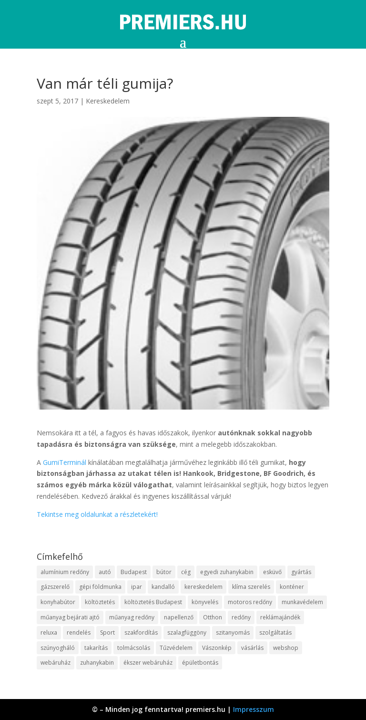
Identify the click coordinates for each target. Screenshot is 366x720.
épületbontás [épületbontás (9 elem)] (200, 662)
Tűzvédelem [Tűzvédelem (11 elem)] (176, 648)
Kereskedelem (108, 100)
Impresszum (253, 709)
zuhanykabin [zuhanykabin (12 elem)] (97, 662)
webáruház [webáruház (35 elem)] (56, 662)
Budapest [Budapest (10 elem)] (134, 572)
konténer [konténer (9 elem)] (292, 587)
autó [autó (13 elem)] (105, 572)
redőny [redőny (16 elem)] (241, 617)
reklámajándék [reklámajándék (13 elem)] (280, 617)
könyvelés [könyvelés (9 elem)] (205, 602)
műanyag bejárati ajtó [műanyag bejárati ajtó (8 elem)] (70, 617)
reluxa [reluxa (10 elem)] (49, 632)
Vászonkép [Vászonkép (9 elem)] (217, 648)
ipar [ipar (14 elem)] (136, 587)
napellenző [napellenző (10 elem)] (178, 617)
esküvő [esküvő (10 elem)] (272, 572)
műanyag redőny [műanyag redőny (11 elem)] (131, 617)
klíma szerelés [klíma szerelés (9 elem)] (251, 587)
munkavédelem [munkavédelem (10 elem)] (302, 602)
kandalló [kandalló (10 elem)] (163, 587)
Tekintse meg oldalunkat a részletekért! (97, 514)
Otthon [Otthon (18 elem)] (212, 617)
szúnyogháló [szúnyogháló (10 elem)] (58, 648)
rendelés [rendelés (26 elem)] (79, 632)
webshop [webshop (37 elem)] (285, 648)
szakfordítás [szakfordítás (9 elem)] (141, 632)
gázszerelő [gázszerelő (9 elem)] (55, 587)
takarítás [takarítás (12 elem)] (96, 648)
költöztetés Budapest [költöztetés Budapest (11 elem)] (153, 602)
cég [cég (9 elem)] (186, 572)
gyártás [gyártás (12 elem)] (301, 572)
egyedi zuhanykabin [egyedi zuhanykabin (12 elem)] (227, 572)
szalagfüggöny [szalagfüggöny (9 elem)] (186, 632)
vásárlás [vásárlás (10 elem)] (252, 648)
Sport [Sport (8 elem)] (107, 632)
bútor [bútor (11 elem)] (164, 572)
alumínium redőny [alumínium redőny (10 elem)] (65, 572)
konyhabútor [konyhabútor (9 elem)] (58, 602)
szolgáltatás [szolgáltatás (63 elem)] (275, 632)
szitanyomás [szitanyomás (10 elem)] (233, 632)
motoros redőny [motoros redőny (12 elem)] (250, 602)
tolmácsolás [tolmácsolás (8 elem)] (133, 648)
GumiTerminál (64, 462)
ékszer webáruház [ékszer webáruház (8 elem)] (148, 662)
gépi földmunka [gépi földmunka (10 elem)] (100, 587)
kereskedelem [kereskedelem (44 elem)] (203, 587)
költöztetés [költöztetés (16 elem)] (100, 602)
